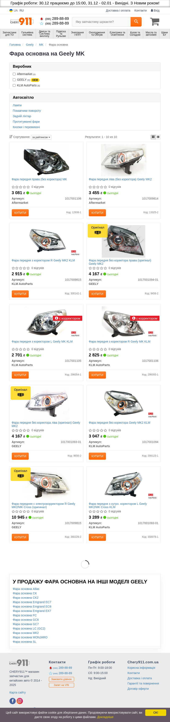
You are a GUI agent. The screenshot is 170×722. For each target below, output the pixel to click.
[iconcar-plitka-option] (153, 137)
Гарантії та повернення (143, 683)
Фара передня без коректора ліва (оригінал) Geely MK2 (46, 424)
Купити (20, 212)
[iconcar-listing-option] (158, 137)
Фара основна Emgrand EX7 (32, 611)
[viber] (12, 701)
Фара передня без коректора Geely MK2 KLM (119, 422)
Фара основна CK (25, 593)
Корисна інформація (141, 667)
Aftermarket (24, 74)
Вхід (155, 10)
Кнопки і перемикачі (26, 127)
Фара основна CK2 (25, 597)
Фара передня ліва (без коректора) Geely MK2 (120, 179)
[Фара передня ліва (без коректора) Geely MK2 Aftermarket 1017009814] (123, 160)
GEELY (26, 80)
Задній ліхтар (22, 116)
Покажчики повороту (27, 110)
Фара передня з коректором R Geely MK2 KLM (43, 260)
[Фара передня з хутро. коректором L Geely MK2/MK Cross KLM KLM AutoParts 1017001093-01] (123, 484)
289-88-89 (54, 19)
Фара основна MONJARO (30, 637)
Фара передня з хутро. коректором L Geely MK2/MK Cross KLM (118, 505)
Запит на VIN (61, 685)
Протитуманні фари (26, 121)
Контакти (141, 10)
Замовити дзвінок (61, 679)
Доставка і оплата (118, 10)
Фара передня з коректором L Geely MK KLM (42, 341)
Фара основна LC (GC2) (29, 628)
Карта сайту (17, 692)
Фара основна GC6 (26, 619)
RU (22, 10)
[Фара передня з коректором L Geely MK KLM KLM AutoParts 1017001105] (46, 322)
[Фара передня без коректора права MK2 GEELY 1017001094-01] (123, 241)
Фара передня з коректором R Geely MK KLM (119, 341)
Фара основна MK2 (26, 633)
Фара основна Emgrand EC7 (32, 602)
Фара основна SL (24, 641)
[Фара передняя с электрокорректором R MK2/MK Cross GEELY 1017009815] (46, 484)
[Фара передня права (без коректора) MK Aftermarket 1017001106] (46, 160)
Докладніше (105, 717)
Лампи (17, 105)
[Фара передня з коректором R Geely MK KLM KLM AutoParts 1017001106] (123, 322)
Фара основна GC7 (26, 624)
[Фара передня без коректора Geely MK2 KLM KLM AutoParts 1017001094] (123, 403)
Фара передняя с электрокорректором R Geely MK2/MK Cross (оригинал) (43, 505)
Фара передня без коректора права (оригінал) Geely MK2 (120, 262)
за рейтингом (41, 137)
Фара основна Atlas (26, 589)
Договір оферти (138, 688)
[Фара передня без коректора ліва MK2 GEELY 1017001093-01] (46, 403)
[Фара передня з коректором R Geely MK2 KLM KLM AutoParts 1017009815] (46, 241)
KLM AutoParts (26, 85)
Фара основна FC (25, 615)
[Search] (136, 22)
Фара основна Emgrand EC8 (32, 606)
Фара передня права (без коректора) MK (39, 179)
